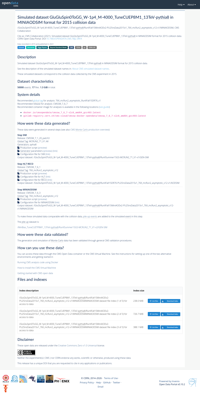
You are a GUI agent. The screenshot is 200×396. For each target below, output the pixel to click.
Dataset (21, 47)
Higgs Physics (42, 47)
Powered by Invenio (169, 381)
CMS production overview (89, 129)
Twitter (116, 382)
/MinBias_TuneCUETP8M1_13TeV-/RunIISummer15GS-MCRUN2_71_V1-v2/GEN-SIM (62, 227)
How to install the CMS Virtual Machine (37, 267)
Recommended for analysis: (36, 100)
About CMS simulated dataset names (90, 68)
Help (98, 382)
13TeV (78, 47)
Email (100, 386)
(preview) (42, 147)
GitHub (107, 382)
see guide (104, 106)
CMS (71, 47)
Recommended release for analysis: (35, 103)
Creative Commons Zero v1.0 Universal (77, 345)
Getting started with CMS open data (35, 273)
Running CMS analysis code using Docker (38, 262)
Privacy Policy (87, 382)
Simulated (30, 47)
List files (154, 301)
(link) (55, 150)
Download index (169, 301)
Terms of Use (111, 378)
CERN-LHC (92, 47)
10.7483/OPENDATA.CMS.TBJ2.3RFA (64, 38)
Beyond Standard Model (58, 47)
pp (84, 47)
